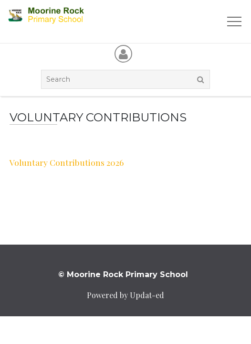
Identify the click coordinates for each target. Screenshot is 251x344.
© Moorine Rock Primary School (123, 274)
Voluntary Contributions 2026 (67, 162)
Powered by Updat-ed (125, 295)
